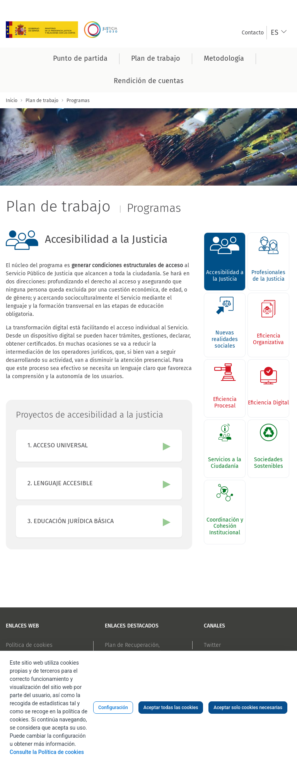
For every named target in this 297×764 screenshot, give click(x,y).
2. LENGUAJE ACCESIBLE (60, 483)
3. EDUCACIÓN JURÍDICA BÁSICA (70, 521)
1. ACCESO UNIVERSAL (57, 445)
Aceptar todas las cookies (170, 707)
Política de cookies (29, 645)
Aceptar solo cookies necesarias (247, 707)
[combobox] (279, 33)
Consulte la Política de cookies (47, 752)
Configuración (113, 707)
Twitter (212, 645)
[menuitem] (252, 32)
